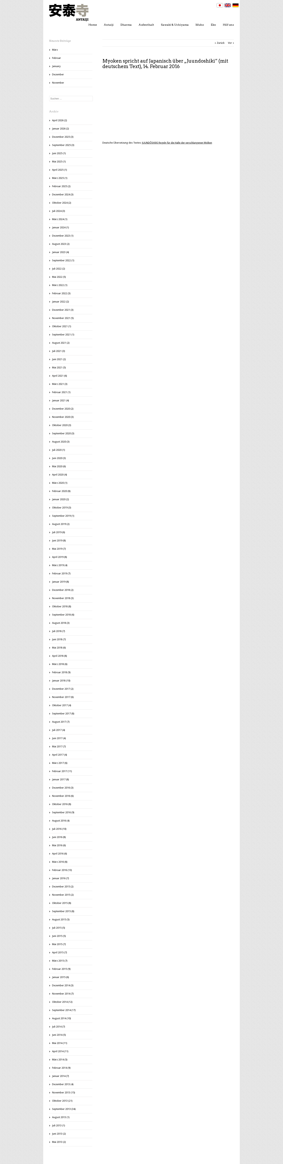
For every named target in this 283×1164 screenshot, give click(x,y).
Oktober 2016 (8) (61, 804)
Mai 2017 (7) (59, 746)
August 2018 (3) (61, 622)
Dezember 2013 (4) (63, 1084)
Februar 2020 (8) (61, 491)
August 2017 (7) (61, 721)
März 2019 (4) (59, 565)
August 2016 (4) (61, 820)
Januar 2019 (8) (60, 581)
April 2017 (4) (59, 754)
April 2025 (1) (59, 169)
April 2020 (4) (59, 474)
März (55, 49)
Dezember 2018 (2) (63, 589)
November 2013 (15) (63, 1092)
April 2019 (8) (59, 557)
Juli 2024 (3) (58, 210)
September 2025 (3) (63, 145)
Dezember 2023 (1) (63, 235)
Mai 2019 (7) (59, 548)
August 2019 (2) (61, 524)
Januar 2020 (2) (60, 499)
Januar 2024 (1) (60, 227)
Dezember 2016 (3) (63, 787)
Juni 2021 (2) (59, 359)
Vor (230, 42)
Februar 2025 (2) (61, 186)
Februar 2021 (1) (61, 392)
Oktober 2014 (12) (62, 1001)
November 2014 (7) (63, 993)
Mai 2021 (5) (59, 367)
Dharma (126, 24)
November (58, 82)
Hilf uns (228, 24)
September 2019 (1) (63, 515)
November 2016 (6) (63, 795)
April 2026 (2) (59, 120)
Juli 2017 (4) (58, 730)
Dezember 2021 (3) (63, 309)
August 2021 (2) (61, 342)
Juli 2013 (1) (58, 1125)
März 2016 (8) (59, 861)
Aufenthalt (146, 24)
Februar (56, 57)
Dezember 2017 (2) (63, 688)
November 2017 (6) (63, 697)
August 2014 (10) (61, 1018)
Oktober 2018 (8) (61, 606)
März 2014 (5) (59, 1059)
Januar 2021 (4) (60, 400)
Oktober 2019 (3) (61, 507)
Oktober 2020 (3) (61, 425)
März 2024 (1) (59, 219)
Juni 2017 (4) (59, 738)
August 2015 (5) (61, 919)
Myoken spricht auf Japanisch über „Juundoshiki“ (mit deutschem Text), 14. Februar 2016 (165, 63)
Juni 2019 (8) (59, 540)
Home (92, 24)
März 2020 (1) (59, 482)
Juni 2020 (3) (59, 458)
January (56, 66)
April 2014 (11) (60, 1051)
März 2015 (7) (59, 960)
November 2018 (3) (63, 598)
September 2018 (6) (63, 614)
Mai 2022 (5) (59, 276)
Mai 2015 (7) (59, 944)
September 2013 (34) (64, 1109)
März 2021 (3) (59, 384)
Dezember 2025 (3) (63, 136)
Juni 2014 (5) (59, 1034)
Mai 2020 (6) (59, 466)
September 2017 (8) (63, 713)
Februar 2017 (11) (62, 771)
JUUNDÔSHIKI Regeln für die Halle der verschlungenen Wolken (177, 142)
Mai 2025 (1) (59, 161)
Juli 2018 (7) (58, 631)
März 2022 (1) (59, 285)
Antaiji (109, 24)
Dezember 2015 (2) (63, 886)
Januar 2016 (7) (60, 878)
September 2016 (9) (63, 812)
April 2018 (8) (59, 655)
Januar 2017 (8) (60, 779)
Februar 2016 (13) (62, 870)
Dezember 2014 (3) (63, 985)
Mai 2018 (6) (59, 647)
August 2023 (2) (61, 243)
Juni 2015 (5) (59, 935)
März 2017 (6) (59, 762)
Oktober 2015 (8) (61, 903)
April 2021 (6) (59, 375)
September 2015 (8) (63, 911)
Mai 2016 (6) (59, 845)
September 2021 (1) (63, 334)
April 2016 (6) (59, 853)
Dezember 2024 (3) (63, 194)
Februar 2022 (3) (61, 293)
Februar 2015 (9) (61, 968)
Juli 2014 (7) (58, 1026)
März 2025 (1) (59, 178)
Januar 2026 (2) (60, 128)
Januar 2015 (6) (60, 977)
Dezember (58, 74)
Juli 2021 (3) (58, 351)
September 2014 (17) (64, 1010)
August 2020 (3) (61, 441)
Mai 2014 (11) (59, 1043)
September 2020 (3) (63, 433)
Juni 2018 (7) (59, 639)
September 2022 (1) (63, 260)
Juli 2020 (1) (58, 449)
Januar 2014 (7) (60, 1076)
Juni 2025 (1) (59, 153)
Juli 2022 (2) (58, 268)
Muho (200, 24)
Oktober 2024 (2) (61, 202)
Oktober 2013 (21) (62, 1100)
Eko (213, 24)
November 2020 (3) (63, 416)
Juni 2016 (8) (59, 837)
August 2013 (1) (61, 1117)
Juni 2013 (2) (59, 1133)
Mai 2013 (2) (59, 1141)
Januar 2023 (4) (60, 252)
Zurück (220, 42)
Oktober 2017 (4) (61, 705)
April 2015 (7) (59, 952)
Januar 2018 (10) (61, 680)
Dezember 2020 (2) (63, 408)
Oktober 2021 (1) (61, 326)
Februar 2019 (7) (61, 573)
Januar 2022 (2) (60, 301)
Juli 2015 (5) (58, 927)
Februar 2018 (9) (61, 672)
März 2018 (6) (59, 664)
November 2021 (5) (63, 318)
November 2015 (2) (63, 894)
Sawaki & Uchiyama (175, 24)
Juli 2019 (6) (58, 532)
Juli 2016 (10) (59, 828)
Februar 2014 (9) (61, 1067)
